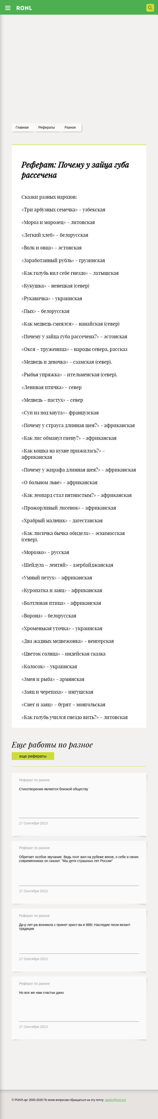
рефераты (46, 127)
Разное (70, 127)
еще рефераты (32, 756)
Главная (22, 127)
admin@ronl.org (115, 1100)
